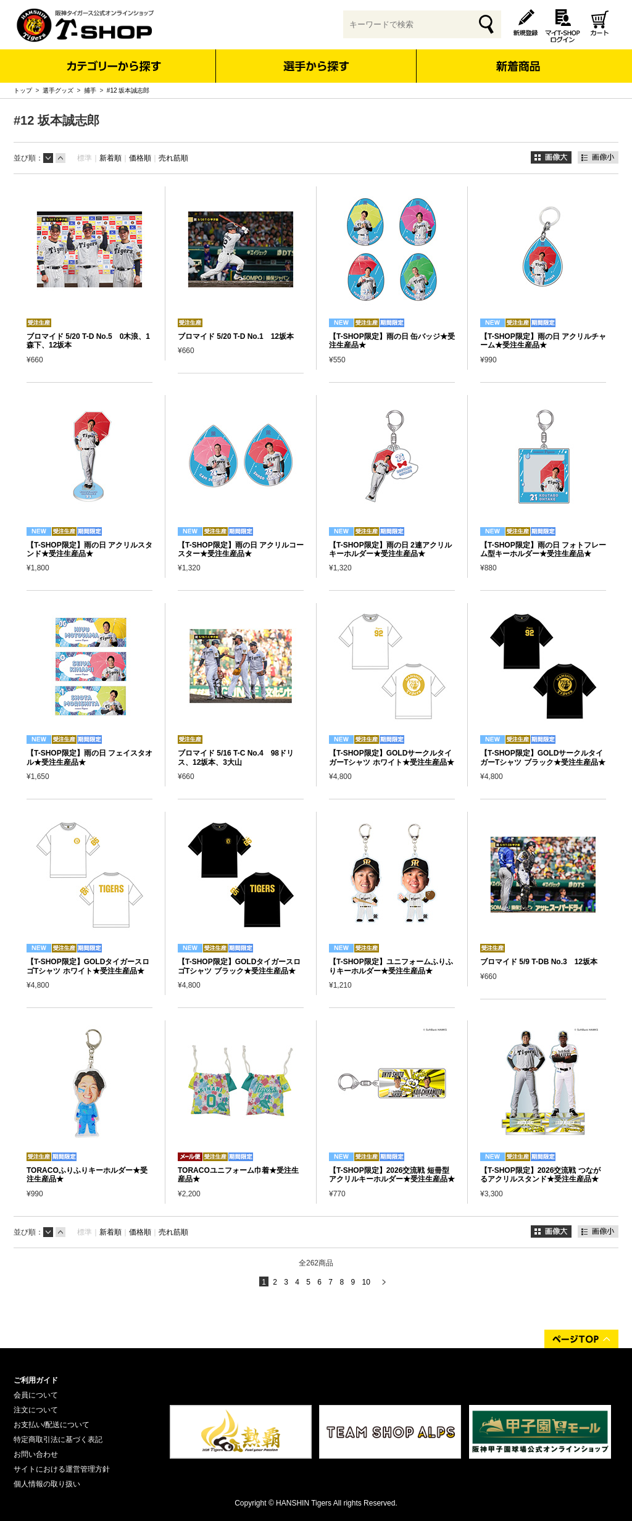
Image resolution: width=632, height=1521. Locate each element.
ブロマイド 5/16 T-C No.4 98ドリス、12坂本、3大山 (236, 757)
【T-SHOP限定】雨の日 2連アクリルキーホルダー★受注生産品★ (390, 549)
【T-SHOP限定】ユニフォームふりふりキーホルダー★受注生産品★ (391, 966)
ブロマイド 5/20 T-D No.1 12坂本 (236, 336)
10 (366, 1282)
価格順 (140, 158)
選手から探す (316, 66)
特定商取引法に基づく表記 (58, 1439)
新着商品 (517, 57)
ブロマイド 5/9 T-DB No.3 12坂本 (538, 961)
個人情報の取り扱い (47, 1484)
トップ (23, 90)
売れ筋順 (173, 158)
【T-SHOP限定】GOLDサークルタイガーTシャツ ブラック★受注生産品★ (542, 757)
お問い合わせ (36, 1454)
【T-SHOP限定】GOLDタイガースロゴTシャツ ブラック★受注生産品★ (239, 966)
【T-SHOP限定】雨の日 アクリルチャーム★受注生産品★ (543, 340)
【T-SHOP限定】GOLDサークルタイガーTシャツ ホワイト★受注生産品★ (391, 757)
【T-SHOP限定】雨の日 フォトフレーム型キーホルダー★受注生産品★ (543, 549)
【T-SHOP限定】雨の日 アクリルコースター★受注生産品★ (241, 549)
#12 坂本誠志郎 (128, 90)
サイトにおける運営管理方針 (62, 1469)
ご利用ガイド (36, 1380)
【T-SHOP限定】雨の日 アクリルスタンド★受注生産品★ (89, 549)
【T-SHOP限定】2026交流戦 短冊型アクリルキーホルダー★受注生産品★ (392, 1174)
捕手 (90, 90)
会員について (36, 1395)
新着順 (110, 158)
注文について (36, 1410)
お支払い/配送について (51, 1424)
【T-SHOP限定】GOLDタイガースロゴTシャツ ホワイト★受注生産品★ (88, 966)
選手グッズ (58, 90)
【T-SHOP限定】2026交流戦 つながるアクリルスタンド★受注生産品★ (540, 1174)
